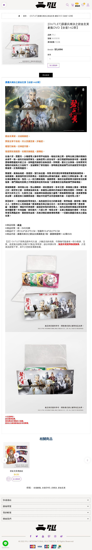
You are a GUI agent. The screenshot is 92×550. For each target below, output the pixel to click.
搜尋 (24, 16)
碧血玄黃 (61, 488)
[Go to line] (5, 543)
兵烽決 (54, 488)
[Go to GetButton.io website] (5, 547)
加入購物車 (53, 65)
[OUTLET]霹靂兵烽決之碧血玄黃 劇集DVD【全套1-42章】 (52, 16)
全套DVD (46, 488)
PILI (53, 35)
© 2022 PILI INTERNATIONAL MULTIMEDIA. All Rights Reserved (46, 541)
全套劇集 (37, 488)
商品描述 (45, 75)
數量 (49, 55)
